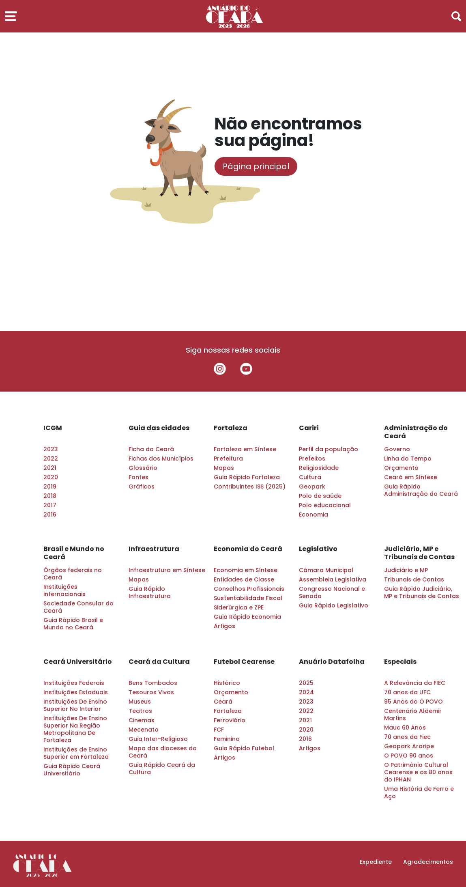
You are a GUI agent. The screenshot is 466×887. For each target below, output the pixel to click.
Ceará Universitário (77, 662)
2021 (49, 467)
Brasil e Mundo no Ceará (73, 553)
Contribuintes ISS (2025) (250, 486)
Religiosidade (319, 467)
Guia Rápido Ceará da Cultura (162, 768)
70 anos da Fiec (407, 737)
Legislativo (318, 549)
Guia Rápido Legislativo (333, 605)
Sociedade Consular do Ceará (78, 607)
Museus (140, 701)
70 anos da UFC (407, 692)
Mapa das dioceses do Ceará (163, 752)
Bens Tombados (153, 683)
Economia (313, 514)
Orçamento (401, 467)
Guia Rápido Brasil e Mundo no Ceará (73, 623)
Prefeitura (228, 458)
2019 (49, 486)
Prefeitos (312, 458)
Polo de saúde (320, 495)
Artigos (224, 626)
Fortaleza (230, 428)
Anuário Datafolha (332, 662)
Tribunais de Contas (414, 579)
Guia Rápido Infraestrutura (150, 592)
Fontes (138, 477)
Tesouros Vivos (151, 692)
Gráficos (142, 486)
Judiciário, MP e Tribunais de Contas (419, 553)
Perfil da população (328, 449)
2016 (49, 514)
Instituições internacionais (64, 590)
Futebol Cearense (244, 662)
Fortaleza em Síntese (245, 449)
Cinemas (142, 720)
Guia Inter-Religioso (158, 739)
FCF (219, 729)
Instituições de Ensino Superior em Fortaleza (76, 753)
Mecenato (144, 729)
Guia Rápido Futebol (244, 748)
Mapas (224, 467)
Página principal (256, 166)
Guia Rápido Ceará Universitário (71, 769)
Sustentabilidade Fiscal (248, 598)
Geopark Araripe (409, 746)
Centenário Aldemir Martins (413, 714)
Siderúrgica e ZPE (239, 607)
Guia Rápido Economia (247, 616)
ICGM (52, 428)
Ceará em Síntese (410, 477)
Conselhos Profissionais (249, 588)
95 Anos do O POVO (413, 701)
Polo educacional (325, 505)
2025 (306, 683)
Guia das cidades (159, 428)
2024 (306, 692)
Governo (397, 449)
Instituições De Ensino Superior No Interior (75, 705)
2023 (50, 449)
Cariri (309, 428)
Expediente (376, 862)
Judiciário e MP (406, 570)
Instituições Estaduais (75, 692)
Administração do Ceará (416, 432)
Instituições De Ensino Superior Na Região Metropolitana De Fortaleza (75, 729)
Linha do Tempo (408, 458)
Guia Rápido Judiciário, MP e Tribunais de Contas (421, 592)
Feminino (227, 739)
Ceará (223, 701)
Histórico (227, 683)
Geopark (312, 486)
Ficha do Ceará (151, 449)
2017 (49, 505)
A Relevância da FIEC (414, 683)
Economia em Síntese (245, 570)
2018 (49, 495)
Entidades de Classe (244, 579)
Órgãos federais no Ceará (72, 573)
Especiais (400, 662)
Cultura (310, 477)
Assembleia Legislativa (332, 579)
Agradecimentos (428, 862)
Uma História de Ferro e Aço (419, 792)
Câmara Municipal (326, 570)
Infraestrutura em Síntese (167, 570)
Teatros (140, 711)
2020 (50, 477)
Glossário (143, 467)
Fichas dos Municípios (161, 458)
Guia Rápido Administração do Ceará (421, 490)
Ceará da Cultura (159, 662)
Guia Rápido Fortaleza (247, 477)
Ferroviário (229, 720)
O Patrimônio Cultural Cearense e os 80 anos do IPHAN (418, 772)
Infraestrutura (154, 549)
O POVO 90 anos (408, 755)
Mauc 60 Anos (405, 727)
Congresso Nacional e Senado (332, 592)
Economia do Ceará (248, 549)
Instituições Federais (73, 683)
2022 (50, 458)
